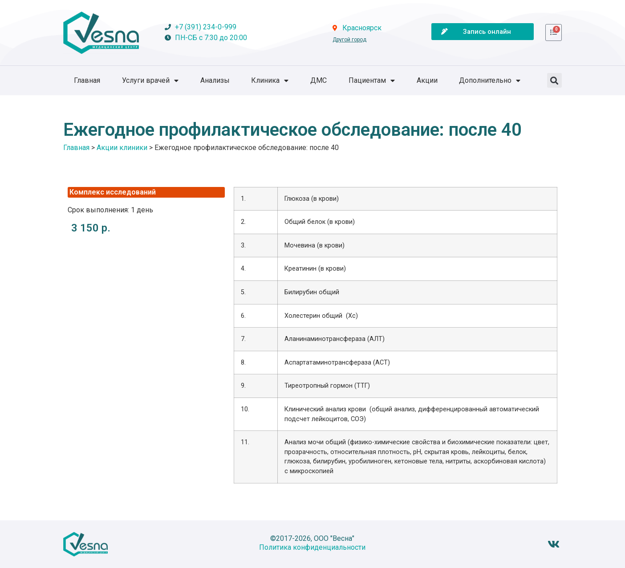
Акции (427, 80)
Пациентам (372, 81)
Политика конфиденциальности (312, 547)
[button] (554, 80)
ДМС (318, 80)
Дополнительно (489, 81)
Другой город (349, 40)
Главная (87, 80)
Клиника (269, 81)
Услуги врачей (150, 81)
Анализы (215, 80)
